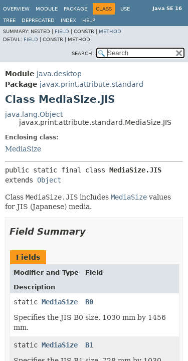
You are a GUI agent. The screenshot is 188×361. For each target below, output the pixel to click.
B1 (89, 345)
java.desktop (59, 74)
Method (110, 31)
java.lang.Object (34, 114)
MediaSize (23, 149)
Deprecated (38, 20)
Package (75, 9)
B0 (89, 302)
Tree (9, 20)
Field (62, 31)
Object (49, 180)
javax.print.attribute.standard (91, 84)
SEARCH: (83, 53)
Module (47, 9)
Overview (16, 9)
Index (68, 20)
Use (125, 9)
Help (88, 20)
